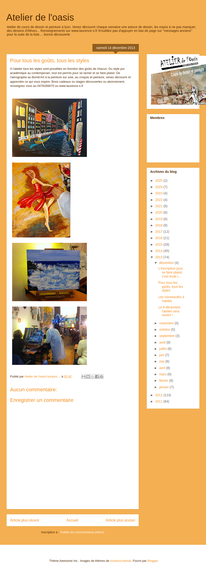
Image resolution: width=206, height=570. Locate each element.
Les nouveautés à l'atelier (171, 299)
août (162, 342)
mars (163, 374)
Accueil (72, 520)
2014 (159, 251)
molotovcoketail (120, 561)
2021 (159, 206)
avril (162, 368)
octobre (165, 329)
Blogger (152, 561)
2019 (159, 219)
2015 (159, 244)
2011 (159, 401)
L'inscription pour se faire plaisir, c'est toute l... (170, 272)
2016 (159, 238)
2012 (159, 395)
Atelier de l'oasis (40, 17)
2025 (159, 180)
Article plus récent (24, 520)
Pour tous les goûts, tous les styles (170, 286)
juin (162, 355)
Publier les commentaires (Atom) (82, 532)
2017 (159, 231)
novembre (166, 323)
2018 (159, 225)
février (164, 380)
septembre (167, 336)
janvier (164, 387)
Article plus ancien (120, 520)
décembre (166, 263)
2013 (159, 257)
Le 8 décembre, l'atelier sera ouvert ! (169, 311)
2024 (159, 187)
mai (162, 361)
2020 (159, 212)
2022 (159, 200)
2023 (159, 193)
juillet (163, 349)
